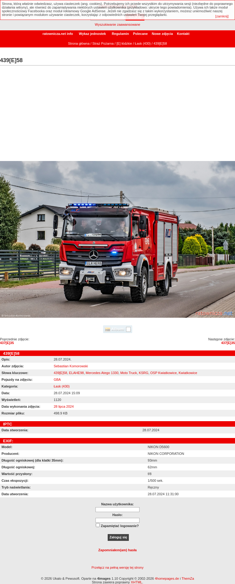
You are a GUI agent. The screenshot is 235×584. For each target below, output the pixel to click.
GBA (57, 379)
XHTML (136, 582)
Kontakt (183, 34)
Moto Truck (128, 373)
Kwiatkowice (188, 373)
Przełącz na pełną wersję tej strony (117, 567)
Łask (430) (143, 43)
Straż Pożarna (103, 43)
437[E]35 (7, 343)
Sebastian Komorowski (71, 366)
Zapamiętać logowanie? (120, 526)
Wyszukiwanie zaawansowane (117, 24)
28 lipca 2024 (63, 406)
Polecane (140, 34)
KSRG (143, 373)
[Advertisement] (117, 115)
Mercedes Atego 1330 (102, 373)
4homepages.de (167, 578)
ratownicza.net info (58, 34)
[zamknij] (222, 16)
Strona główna (78, 43)
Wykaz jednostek (92, 34)
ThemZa (187, 578)
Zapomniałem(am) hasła (117, 550)
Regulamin (120, 34)
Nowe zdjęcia (162, 34)
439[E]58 (60, 373)
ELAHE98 (76, 373)
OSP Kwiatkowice (163, 373)
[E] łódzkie (124, 43)
